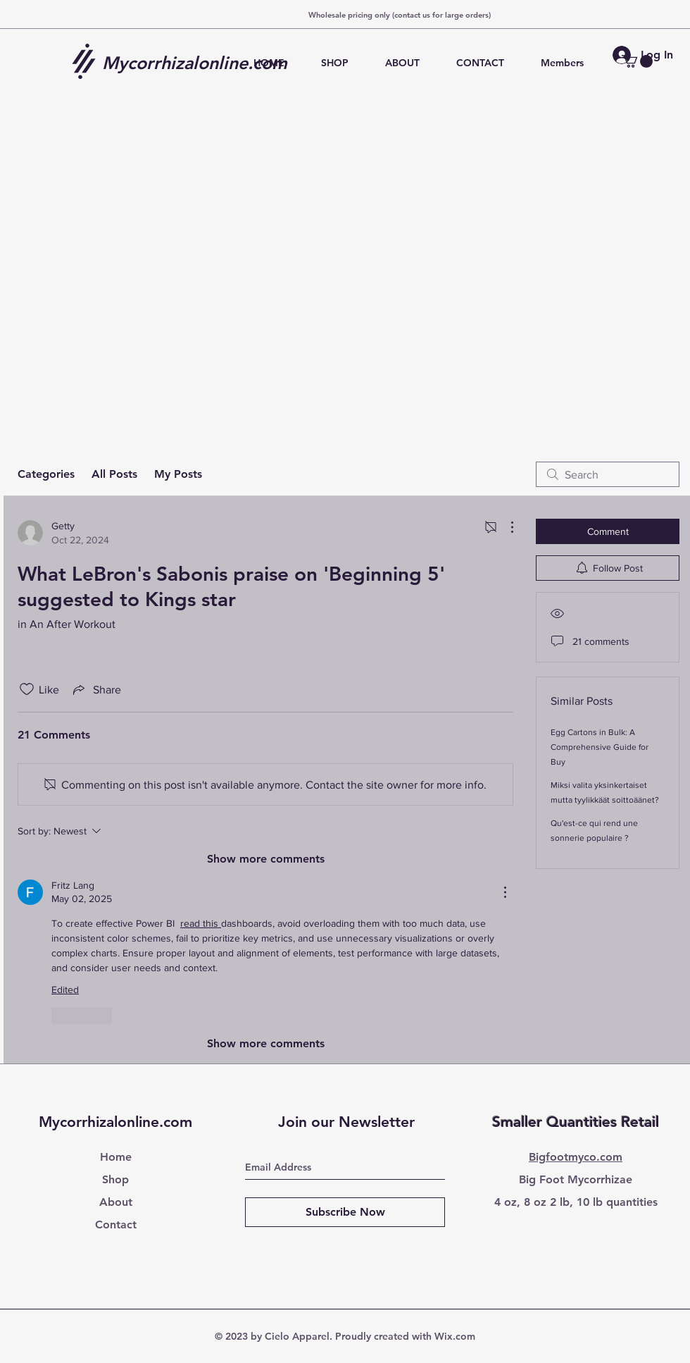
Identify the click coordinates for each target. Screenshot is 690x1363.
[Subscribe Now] (345, 1212)
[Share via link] (95, 689)
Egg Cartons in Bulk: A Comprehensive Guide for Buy (599, 747)
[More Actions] (504, 527)
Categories (46, 474)
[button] (637, 61)
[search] (607, 474)
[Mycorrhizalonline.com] (200, 62)
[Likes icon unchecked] (27, 689)
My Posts (178, 474)
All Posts (114, 474)
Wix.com (454, 1336)
